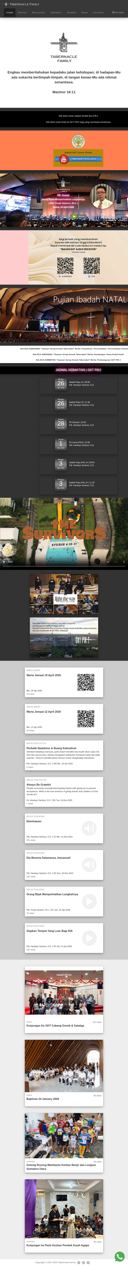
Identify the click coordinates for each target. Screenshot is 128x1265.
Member (118, 12)
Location (98, 12)
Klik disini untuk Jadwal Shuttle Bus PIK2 (78, 116)
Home (9, 12)
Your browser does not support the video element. (64, 534)
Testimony (56, 12)
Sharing (71, 12)
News (84, 12)
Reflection (38, 12)
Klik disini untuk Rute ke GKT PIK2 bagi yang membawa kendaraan (78, 122)
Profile (22, 12)
